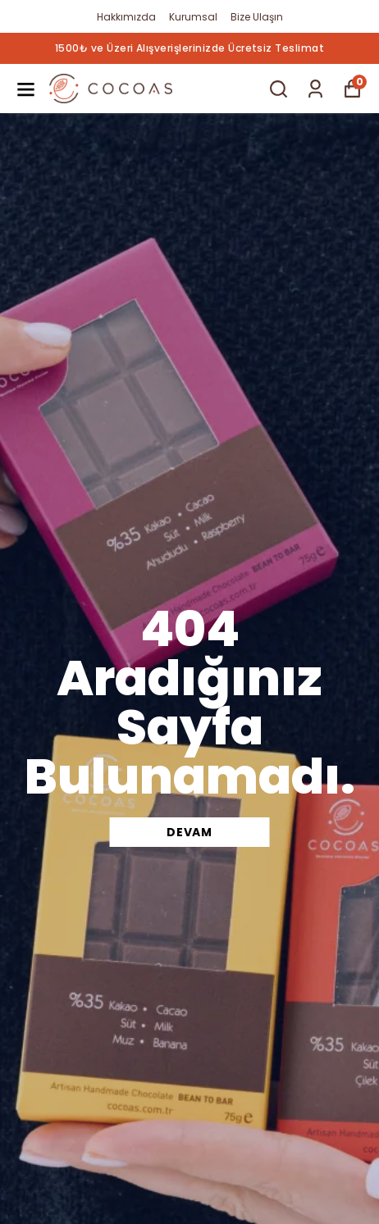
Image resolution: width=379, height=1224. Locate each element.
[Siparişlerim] (315, 89)
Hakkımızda (126, 17)
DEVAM (189, 832)
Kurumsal (193, 17)
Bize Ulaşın (257, 17)
